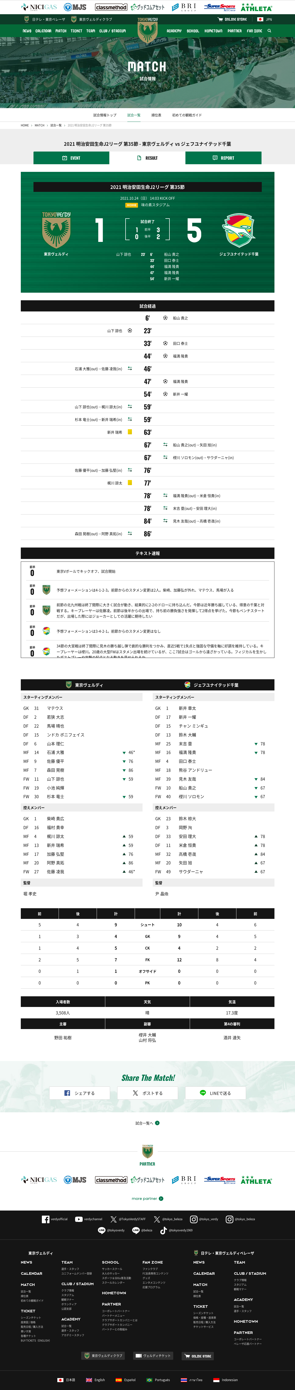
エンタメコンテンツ (154, 1269)
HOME (25, 125)
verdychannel (88, 1205)
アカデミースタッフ (72, 1321)
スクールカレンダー (113, 1269)
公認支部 (66, 1295)
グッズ (146, 1264)
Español (125, 1366)
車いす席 (26, 1317)
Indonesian (225, 1366)
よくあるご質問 (31, 1383)
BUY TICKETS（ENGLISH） (36, 1327)
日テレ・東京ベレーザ (48, 19)
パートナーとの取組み (114, 1315)
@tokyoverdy (111, 1217)
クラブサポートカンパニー (117, 1311)
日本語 (66, 1366)
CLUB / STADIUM (112, 31)
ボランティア (69, 1291)
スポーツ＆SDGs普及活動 (116, 1264)
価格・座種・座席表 (204, 1304)
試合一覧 (134, 114)
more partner (144, 1185)
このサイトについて (63, 1383)
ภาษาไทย (191, 1366)
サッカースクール (112, 1255)
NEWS (27, 31)
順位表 (156, 114)
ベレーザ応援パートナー (248, 1330)
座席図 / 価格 (28, 1308)
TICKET (76, 31)
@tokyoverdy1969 (176, 1217)
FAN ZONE (254, 31)
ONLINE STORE (236, 19)
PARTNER (235, 31)
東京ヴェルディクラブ (95, 19)
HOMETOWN (213, 31)
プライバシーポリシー (99, 1383)
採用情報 (127, 1383)
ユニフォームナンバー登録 (76, 1260)
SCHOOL (193, 31)
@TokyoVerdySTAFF (128, 1205)
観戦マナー (67, 1286)
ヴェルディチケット (157, 1342)
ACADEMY (174, 31)
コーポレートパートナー (116, 1297)
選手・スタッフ (70, 1255)
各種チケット (28, 1322)
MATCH (61, 31)
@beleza (142, 1217)
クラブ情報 (67, 1277)
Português (158, 1366)
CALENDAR (43, 31)
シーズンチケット (31, 1304)
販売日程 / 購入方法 (32, 1313)
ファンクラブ (150, 1255)
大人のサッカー (111, 1260)
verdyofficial (54, 1205)
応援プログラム (151, 1274)
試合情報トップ (104, 114)
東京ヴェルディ (40, 1239)
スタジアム (67, 1281)
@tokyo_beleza (167, 1205)
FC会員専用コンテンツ (155, 1260)
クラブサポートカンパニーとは (119, 1306)
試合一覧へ (144, 1109)
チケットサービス (203, 1313)
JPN (264, 19)
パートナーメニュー (113, 1302)
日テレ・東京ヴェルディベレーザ (227, 1239)
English (95, 1366)
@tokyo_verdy (204, 1205)
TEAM (90, 31)
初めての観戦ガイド (187, 114)
